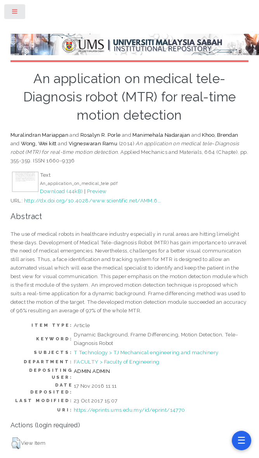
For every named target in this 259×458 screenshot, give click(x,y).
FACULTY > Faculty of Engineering (117, 362)
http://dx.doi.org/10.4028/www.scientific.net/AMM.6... (93, 200)
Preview (97, 191)
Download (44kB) (61, 191)
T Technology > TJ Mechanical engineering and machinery (146, 352)
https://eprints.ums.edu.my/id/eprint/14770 (129, 410)
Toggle (15, 13)
